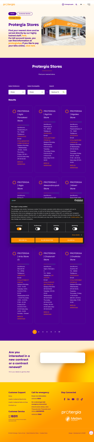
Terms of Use (21, 433)
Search (51, 86)
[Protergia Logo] (9, 4)
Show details (76, 235)
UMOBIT (83, 433)
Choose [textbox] (13, 92)
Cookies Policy (43, 433)
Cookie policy (75, 217)
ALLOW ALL (71, 240)
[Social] (64, 399)
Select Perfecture (13, 86)
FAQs (10, 396)
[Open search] (76, 4)
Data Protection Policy (33, 433)
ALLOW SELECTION (47, 240)
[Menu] (89, 4)
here (24, 36)
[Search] (64, 92)
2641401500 (48, 133)
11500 (39, 398)
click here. (31, 46)
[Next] (55, 332)
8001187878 (40, 411)
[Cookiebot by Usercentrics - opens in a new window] (75, 200)
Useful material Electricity (17, 399)
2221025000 (74, 275)
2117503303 (74, 135)
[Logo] (71, 412)
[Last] (59, 332)
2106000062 (21, 136)
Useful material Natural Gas (18, 402)
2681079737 (21, 275)
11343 (39, 414)
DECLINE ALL (23, 240)
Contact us (12, 405)
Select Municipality (34, 86)
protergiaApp (15, 43)
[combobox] (17, 92)
